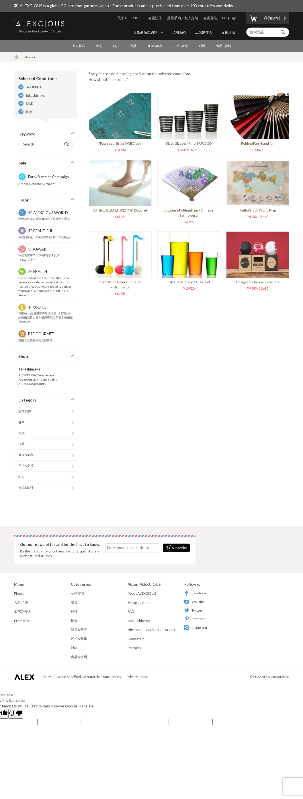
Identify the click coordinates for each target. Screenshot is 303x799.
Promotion (22, 620)
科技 (116, 46)
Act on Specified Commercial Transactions (88, 676)
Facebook (195, 593)
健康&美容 (154, 46)
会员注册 (155, 18)
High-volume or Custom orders (152, 629)
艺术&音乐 (180, 46)
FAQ (131, 611)
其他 (29, 112)
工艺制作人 (203, 32)
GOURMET (34, 87)
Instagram (195, 627)
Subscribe (176, 547)
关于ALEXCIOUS (130, 18)
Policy (46, 676)
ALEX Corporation (275, 676)
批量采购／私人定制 (182, 18)
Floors (19, 593)
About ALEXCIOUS (142, 593)
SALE (29, 103)
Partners (134, 647)
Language (229, 18)
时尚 (202, 46)
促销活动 (228, 32)
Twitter (193, 610)
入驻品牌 (179, 32)
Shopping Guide (139, 602)
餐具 (99, 46)
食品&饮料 (223, 46)
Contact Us (136, 639)
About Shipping (139, 620)
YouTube (194, 601)
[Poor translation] (15, 714)
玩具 (133, 46)
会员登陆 (210, 18)
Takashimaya (35, 95)
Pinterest (195, 618)
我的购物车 (265, 18)
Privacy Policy (137, 676)
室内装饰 (78, 46)
